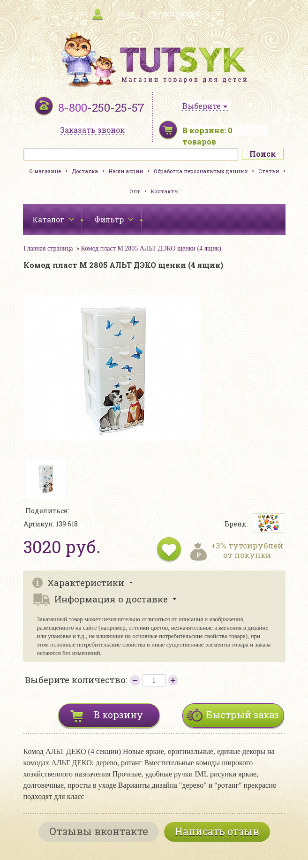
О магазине (45, 171)
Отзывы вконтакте (98, 831)
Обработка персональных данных (201, 171)
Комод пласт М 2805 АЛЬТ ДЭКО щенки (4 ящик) (151, 248)
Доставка (85, 171)
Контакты (165, 191)
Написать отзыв (217, 831)
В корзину (118, 714)
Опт (134, 191)
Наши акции (126, 171)
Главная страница (48, 248)
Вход (125, 13)
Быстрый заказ (242, 714)
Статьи (268, 171)
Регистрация (174, 13)
